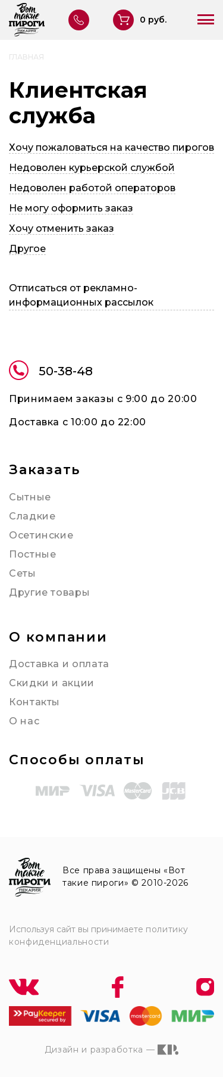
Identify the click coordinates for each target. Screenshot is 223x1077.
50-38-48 (51, 372)
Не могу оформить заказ (71, 208)
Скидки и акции (52, 683)
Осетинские (41, 535)
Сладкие (32, 516)
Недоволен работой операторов (92, 188)
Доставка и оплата (59, 664)
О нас (24, 721)
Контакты (34, 702)
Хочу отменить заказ (61, 228)
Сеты (22, 573)
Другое (27, 248)
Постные (32, 554)
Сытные (30, 497)
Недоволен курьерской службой (92, 167)
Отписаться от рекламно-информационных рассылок (81, 295)
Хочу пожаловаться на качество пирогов (111, 147)
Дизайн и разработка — (111, 1050)
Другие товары (49, 592)
